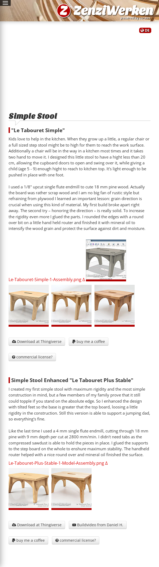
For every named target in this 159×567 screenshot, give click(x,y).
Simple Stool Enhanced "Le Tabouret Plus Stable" (72, 380)
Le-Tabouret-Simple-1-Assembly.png (45, 280)
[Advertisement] (79, 70)
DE (147, 30)
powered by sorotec (136, 17)
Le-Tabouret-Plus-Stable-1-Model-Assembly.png (56, 463)
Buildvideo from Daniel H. (97, 524)
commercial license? (32, 356)
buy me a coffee (88, 341)
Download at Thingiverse (37, 341)
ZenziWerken (113, 10)
